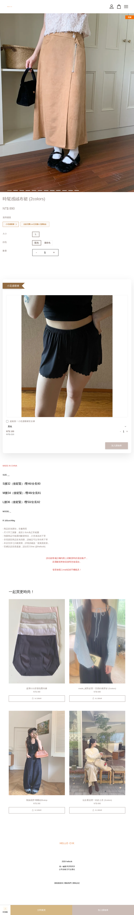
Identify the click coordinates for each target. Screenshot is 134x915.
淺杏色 (47, 243)
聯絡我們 (67, 883)
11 (70, 190)
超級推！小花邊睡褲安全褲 (20, 421)
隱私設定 (76, 883)
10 (64, 190)
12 (77, 190)
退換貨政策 (58, 883)
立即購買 (41, 910)
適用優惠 (7, 217)
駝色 (37, 243)
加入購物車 (116, 445)
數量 (5, 250)
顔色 (5, 242)
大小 (5, 234)
